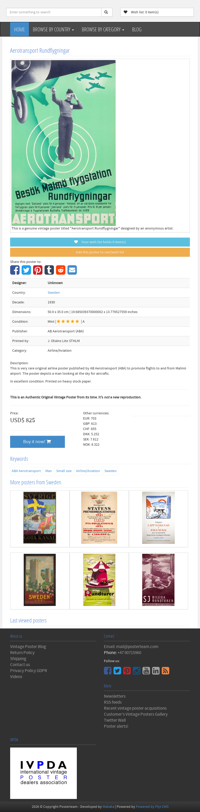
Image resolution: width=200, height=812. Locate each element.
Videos (16, 677)
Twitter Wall (115, 720)
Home (19, 29)
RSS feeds (113, 702)
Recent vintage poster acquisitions (135, 708)
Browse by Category (103, 29)
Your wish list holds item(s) (100, 242)
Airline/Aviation (88, 471)
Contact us (20, 665)
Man (48, 471)
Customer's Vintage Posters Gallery (136, 714)
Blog (137, 29)
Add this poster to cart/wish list (100, 252)
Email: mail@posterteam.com (131, 647)
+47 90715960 (129, 653)
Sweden (54, 292)
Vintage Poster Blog (28, 647)
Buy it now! (37, 442)
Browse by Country (53, 29)
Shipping (18, 659)
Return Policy (22, 653)
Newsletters (115, 696)
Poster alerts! (116, 726)
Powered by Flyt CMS (152, 806)
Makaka (108, 806)
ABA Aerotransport (26, 471)
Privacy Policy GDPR (28, 671)
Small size (64, 471)
